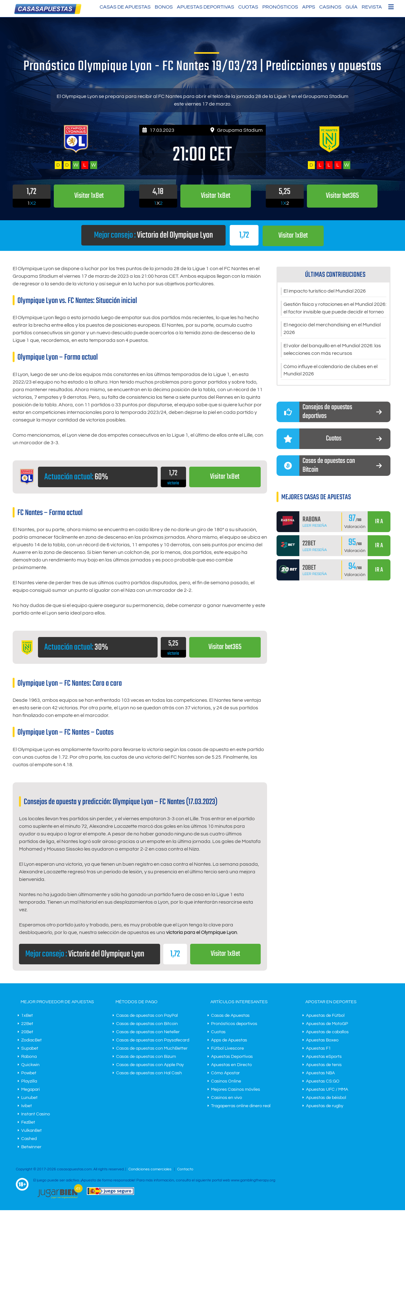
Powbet (28, 1073)
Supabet (29, 1048)
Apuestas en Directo (231, 1064)
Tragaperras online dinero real (241, 1105)
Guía (352, 6)
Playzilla (29, 1081)
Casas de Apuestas (125, 6)
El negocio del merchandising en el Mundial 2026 (332, 329)
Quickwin (30, 1064)
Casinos (330, 6)
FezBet (28, 1122)
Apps (308, 6)
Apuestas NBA (320, 1073)
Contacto (185, 1169)
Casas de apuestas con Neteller (148, 1031)
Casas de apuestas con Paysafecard (152, 1040)
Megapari (30, 1089)
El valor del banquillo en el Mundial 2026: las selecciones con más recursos (332, 349)
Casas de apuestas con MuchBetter (152, 1048)
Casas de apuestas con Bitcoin (147, 1023)
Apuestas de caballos (327, 1031)
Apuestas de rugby (324, 1105)
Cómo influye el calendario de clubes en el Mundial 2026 (330, 370)
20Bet (27, 1031)
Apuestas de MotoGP (327, 1023)
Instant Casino (35, 1114)
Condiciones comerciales (150, 1169)
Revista (372, 6)
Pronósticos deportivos (234, 1023)
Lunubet (29, 1097)
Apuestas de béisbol (326, 1097)
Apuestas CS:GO (323, 1081)
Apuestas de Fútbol (325, 1015)
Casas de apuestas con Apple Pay (150, 1064)
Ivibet (26, 1105)
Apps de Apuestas (229, 1040)
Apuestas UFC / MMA (327, 1089)
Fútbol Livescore (227, 1048)
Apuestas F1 (318, 1048)
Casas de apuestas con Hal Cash (149, 1073)
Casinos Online (226, 1081)
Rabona (29, 1056)
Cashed (29, 1138)
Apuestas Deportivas (205, 6)
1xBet (27, 1015)
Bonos (164, 6)
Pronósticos (280, 6)
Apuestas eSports (324, 1056)
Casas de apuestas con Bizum (146, 1056)
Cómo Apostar (225, 1073)
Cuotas (248, 6)
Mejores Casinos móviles (235, 1089)
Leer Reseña (314, 526)
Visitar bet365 (224, 647)
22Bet (27, 1023)
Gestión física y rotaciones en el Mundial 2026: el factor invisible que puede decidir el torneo (335, 308)
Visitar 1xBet (293, 235)
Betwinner (31, 1146)
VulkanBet (31, 1130)
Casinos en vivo (226, 1097)
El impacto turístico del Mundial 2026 (325, 291)
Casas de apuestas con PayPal (147, 1015)
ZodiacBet (31, 1040)
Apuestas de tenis (324, 1064)
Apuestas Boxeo (322, 1040)
